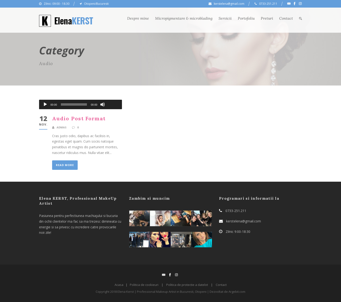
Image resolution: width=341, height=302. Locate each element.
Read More (65, 165)
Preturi (267, 18)
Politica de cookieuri (144, 285)
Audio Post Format (78, 118)
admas (62, 127)
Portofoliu (246, 18)
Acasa (119, 285)
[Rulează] (45, 104)
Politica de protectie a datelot (187, 285)
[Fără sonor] (102, 104)
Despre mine (138, 18)
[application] (80, 104)
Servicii (225, 18)
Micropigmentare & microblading (183, 18)
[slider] (74, 104)
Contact (286, 18)
